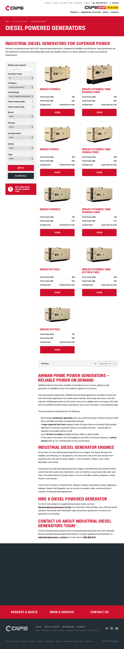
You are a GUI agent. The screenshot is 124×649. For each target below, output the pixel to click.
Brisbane (40, 641)
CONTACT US (100, 612)
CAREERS (81, 627)
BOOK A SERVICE (62, 612)
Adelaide (88, 641)
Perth (7, 641)
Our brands (63, 3)
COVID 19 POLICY (52, 627)
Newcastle (49, 641)
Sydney (59, 641)
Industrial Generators (19, 21)
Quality (61, 630)
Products (74, 12)
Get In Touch (112, 8)
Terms (38, 630)
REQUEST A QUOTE (24, 612)
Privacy (54, 630)
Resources (78, 3)
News (71, 3)
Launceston (68, 641)
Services (115, 12)
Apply (20, 168)
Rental (106, 12)
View (57, 112)
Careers (55, 3)
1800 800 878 (100, 3)
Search (115, 2)
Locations (86, 3)
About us (48, 3)
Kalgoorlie (15, 641)
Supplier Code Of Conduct (76, 630)
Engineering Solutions (91, 12)
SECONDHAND (68, 627)
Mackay (32, 641)
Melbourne (79, 641)
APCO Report (94, 630)
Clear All (21, 175)
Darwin (24, 641)
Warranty (45, 630)
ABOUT (39, 627)
